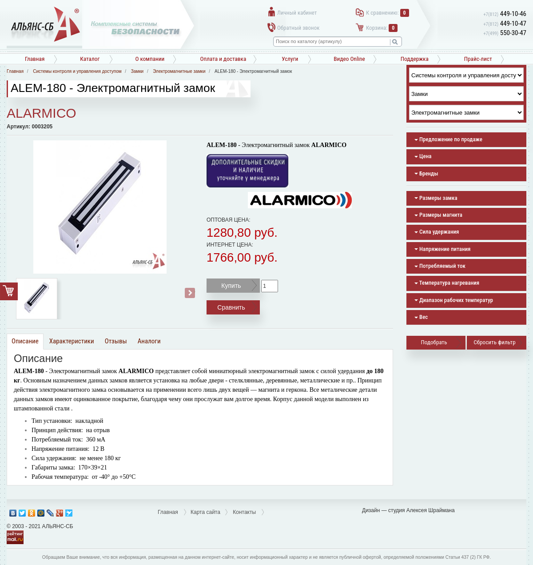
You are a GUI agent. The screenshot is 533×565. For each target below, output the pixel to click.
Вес (421, 317)
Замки (137, 71)
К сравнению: (387, 12)
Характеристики (71, 341)
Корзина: (382, 27)
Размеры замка (435, 198)
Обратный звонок (298, 27)
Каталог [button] (89, 59)
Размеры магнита (438, 214)
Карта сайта (205, 512)
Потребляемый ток (439, 266)
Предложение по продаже (448, 139)
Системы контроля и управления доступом (77, 71)
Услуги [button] (290, 59)
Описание (25, 341)
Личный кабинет (297, 12)
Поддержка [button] (415, 59)
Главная (34, 59)
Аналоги (149, 341)
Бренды (426, 173)
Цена (422, 156)
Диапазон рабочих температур (453, 300)
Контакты (244, 512)
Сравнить (231, 307)
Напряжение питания (442, 249)
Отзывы (116, 341)
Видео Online (349, 59)
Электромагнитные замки (179, 71)
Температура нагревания (446, 282)
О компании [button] (149, 59)
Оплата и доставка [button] (223, 59)
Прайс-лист (478, 59)
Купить (231, 285)
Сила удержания (436, 231)
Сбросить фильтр (494, 342)
